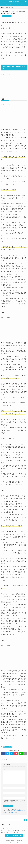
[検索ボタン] (26, 2)
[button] (3, 753)
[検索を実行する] (25, 820)
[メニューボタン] (2, 2)
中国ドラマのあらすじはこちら (14, 835)
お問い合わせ (19, 840)
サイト (4, 795)
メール (4, 790)
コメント (5, 769)
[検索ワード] (14, 820)
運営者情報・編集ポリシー (11, 840)
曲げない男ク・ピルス (7, 746)
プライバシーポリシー (18, 842)
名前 (3, 785)
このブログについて (9, 842)
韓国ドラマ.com (14, 2)
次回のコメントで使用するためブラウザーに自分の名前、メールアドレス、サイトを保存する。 (14, 801)
